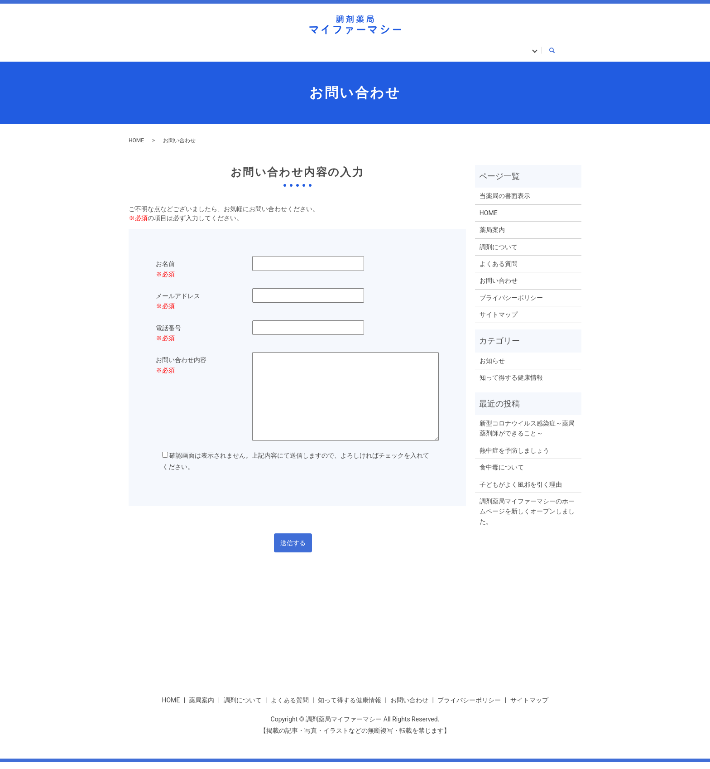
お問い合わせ (499, 287)
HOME (164, 53)
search (555, 54)
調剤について (270, 53)
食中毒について (502, 474)
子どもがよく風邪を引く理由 (521, 491)
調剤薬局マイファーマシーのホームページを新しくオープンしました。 (527, 518)
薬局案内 (211, 53)
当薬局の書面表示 (505, 53)
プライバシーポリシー (511, 304)
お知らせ (492, 367)
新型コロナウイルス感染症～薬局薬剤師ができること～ (527, 435)
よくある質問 (337, 53)
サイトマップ (499, 321)
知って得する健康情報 (417, 53)
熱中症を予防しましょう (514, 457)
